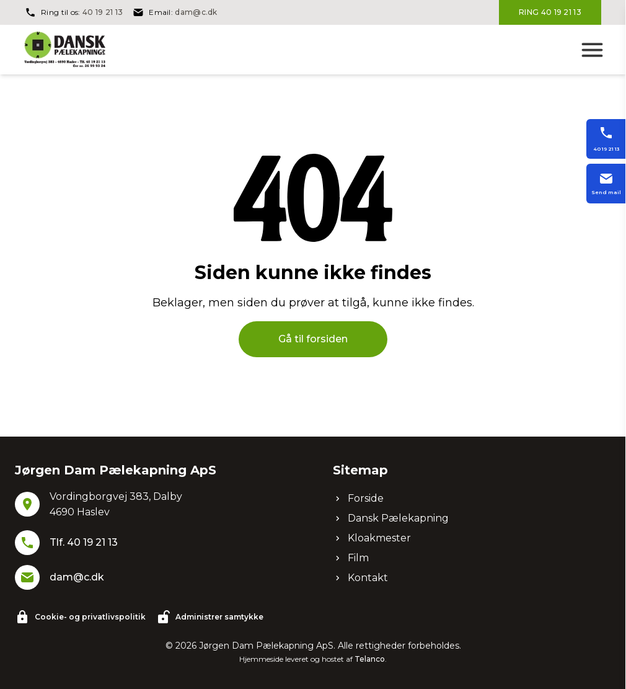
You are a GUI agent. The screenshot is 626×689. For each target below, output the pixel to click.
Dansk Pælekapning (391, 518)
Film (351, 558)
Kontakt (360, 578)
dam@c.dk (196, 12)
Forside (358, 498)
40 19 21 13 (102, 12)
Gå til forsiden (313, 339)
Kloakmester (372, 538)
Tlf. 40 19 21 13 (84, 542)
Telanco (370, 659)
